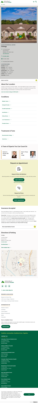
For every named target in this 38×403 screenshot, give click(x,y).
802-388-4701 (4, 383)
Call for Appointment (19, 200)
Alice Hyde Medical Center (8, 44)
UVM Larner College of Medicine (7, 299)
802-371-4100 (4, 356)
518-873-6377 (4, 369)
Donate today (6, 326)
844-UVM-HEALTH (8, 290)
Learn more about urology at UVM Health (9, 91)
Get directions (6, 53)
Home (4, 4)
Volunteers (3, 309)
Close (29, 394)
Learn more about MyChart (19, 182)
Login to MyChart (19, 179)
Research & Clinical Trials (6, 297)
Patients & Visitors (4, 307)
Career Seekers (4, 311)
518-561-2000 (4, 363)
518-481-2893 (6, 56)
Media (2, 315)
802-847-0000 (4, 343)
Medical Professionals (5, 313)
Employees (3, 317)
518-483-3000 (4, 376)
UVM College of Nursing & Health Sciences (9, 300)
